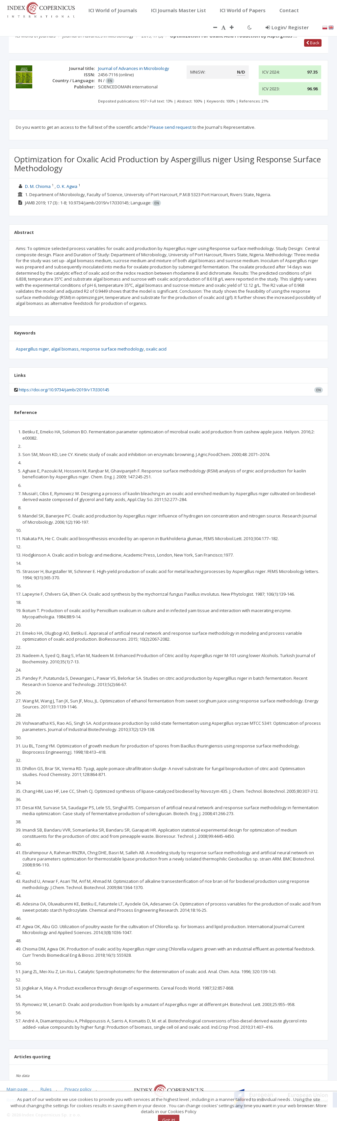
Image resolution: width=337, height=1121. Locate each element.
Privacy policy (78, 1089)
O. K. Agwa (67, 186)
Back (313, 43)
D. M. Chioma (38, 186)
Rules (46, 1089)
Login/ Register (287, 27)
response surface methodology (112, 349)
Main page (17, 1089)
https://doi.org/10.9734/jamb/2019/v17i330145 (64, 390)
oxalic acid (156, 349)
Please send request (171, 127)
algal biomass (65, 349)
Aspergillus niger (32, 349)
